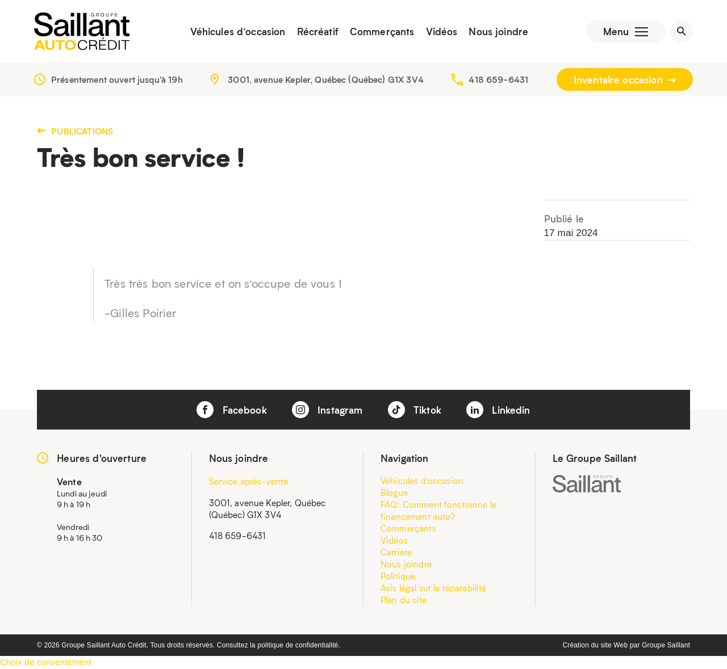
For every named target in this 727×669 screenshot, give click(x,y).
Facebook (231, 409)
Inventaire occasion (625, 79)
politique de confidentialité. (298, 645)
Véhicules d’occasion (238, 31)
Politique (398, 576)
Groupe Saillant (666, 645)
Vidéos (442, 31)
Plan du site (404, 599)
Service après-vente (249, 481)
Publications (75, 131)
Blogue (394, 492)
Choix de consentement (45, 662)
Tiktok (414, 409)
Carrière (396, 552)
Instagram (327, 409)
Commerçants (382, 31)
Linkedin (498, 409)
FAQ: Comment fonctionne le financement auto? (438, 510)
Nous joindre (498, 31)
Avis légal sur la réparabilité (434, 588)
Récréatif (318, 31)
